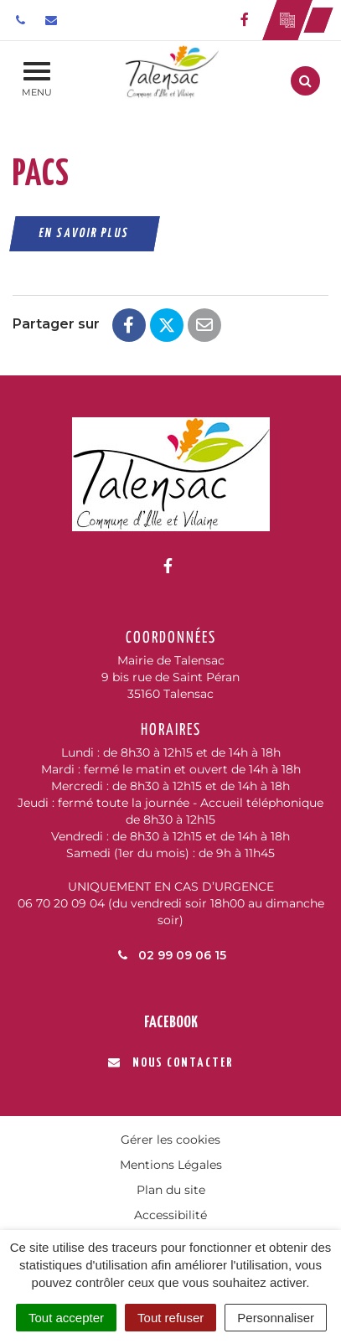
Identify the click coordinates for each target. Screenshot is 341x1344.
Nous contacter (170, 1063)
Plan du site (171, 1189)
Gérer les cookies (170, 1139)
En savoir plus (85, 233)
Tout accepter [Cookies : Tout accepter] (66, 1317)
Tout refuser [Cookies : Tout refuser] (170, 1317)
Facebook (171, 1023)
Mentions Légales (171, 1164)
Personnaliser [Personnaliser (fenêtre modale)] (275, 1317)
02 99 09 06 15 (171, 955)
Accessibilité (170, 1215)
